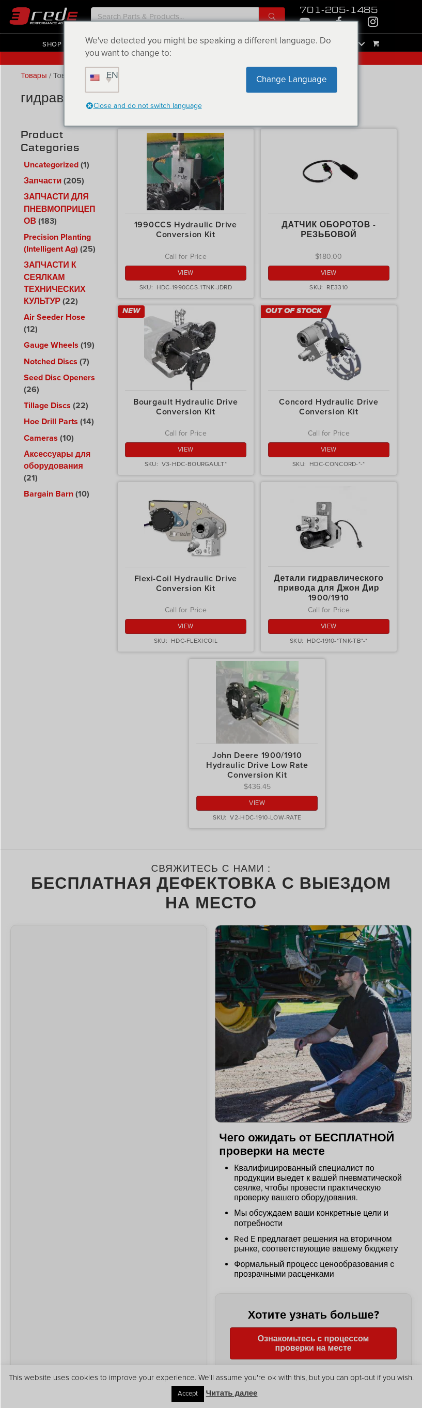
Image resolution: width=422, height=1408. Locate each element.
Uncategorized (51, 165)
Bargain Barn (48, 494)
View (186, 273)
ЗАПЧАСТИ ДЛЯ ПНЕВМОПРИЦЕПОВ (60, 209)
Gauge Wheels (51, 345)
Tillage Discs (47, 405)
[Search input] (175, 16)
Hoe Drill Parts (51, 421)
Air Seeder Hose (54, 317)
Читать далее (232, 1392)
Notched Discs (50, 362)
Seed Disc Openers (59, 378)
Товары (34, 75)
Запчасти (42, 181)
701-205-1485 (339, 10)
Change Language (291, 79)
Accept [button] (188, 1393)
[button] (272, 16)
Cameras (41, 438)
